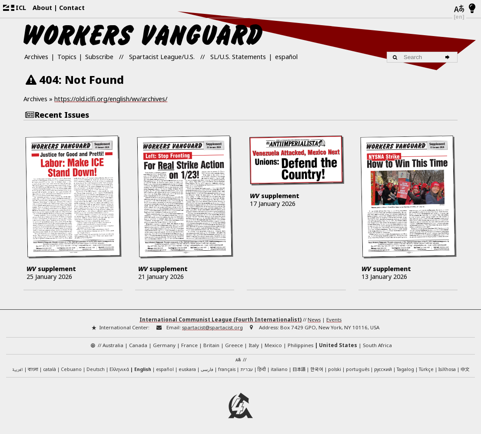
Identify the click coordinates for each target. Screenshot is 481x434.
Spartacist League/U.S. (162, 57)
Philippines (300, 342)
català (49, 366)
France (189, 342)
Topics (66, 57)
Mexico (273, 342)
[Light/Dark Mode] (472, 8)
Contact (72, 7)
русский (383, 366)
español (286, 57)
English (142, 366)
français (227, 366)
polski (334, 366)
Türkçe (426, 366)
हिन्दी (262, 366)
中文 (465, 366)
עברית (246, 366)
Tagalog (405, 366)
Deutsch (95, 366)
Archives (36, 57)
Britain (211, 342)
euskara (187, 366)
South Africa (377, 342)
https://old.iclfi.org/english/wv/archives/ (110, 99)
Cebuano (71, 366)
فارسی (207, 366)
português (357, 366)
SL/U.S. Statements (238, 57)
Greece (234, 342)
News (314, 317)
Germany (164, 342)
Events (334, 317)
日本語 (298, 366)
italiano (279, 366)
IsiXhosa (447, 366)
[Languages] (459, 9)
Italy (254, 342)
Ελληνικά (119, 366)
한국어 (316, 366)
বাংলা (33, 367)
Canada (138, 342)
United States (338, 342)
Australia (113, 342)
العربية (17, 367)
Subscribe (99, 57)
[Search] (449, 57)
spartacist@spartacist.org (212, 324)
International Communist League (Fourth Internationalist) (220, 317)
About (42, 7)
